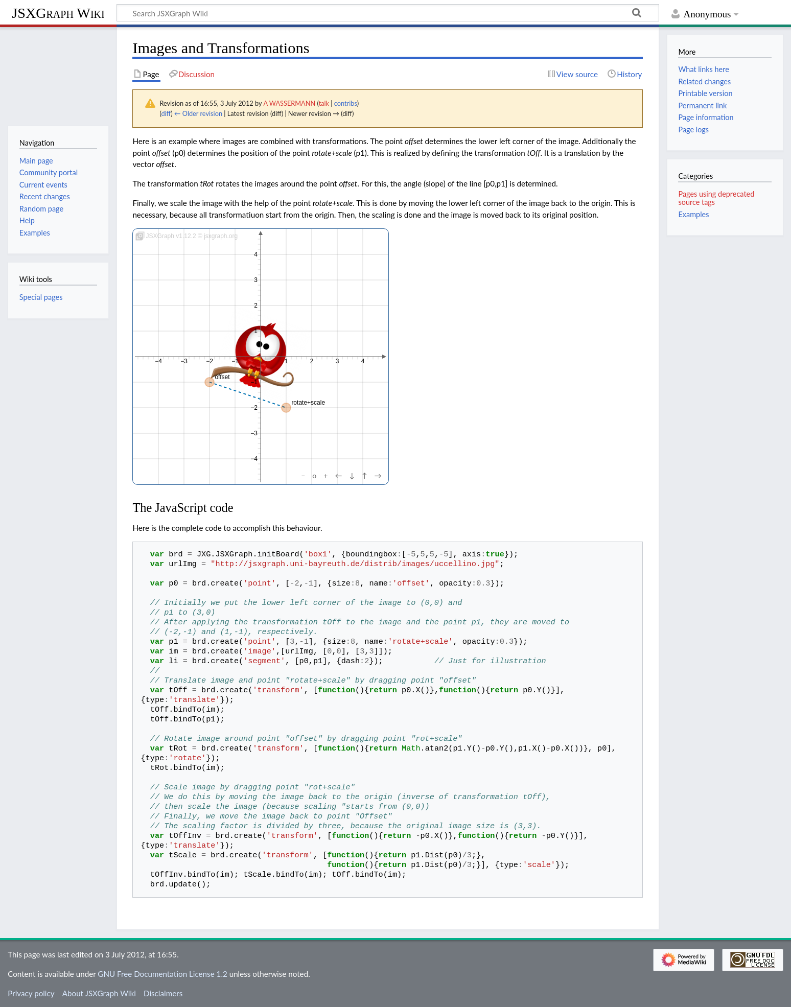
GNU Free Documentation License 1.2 (162, 973)
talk (324, 103)
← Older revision (198, 113)
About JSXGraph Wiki (99, 993)
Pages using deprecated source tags (716, 198)
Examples (693, 214)
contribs (345, 103)
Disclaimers (163, 993)
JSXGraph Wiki (58, 13)
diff (166, 113)
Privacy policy (31, 993)
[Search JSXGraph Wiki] (388, 13)
